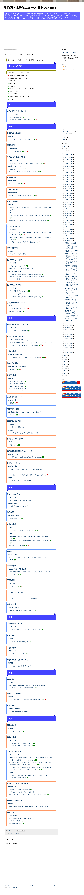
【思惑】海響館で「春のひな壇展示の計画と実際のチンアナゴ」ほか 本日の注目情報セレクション (71, 290)
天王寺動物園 (11, 566)
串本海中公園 (11, 604)
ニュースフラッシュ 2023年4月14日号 (71, 262)
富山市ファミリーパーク (15, 337)
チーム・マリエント (14, 114)
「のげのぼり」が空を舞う (17, 266)
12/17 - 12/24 (68, 159)
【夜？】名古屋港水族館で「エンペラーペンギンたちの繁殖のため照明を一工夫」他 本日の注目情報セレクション (71, 268)
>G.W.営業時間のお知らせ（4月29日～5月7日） (23, 500)
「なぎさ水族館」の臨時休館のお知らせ (21, 666)
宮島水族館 (11, 636)
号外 (64, 139)
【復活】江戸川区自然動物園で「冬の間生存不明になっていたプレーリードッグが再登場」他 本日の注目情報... (71, 279)
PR (64, 135)
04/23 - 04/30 (68, 236)
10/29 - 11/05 (68, 175)
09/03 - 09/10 (68, 193)
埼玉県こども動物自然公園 (16, 157)
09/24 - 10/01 (68, 186)
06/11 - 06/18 (68, 220)
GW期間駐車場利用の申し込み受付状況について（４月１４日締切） (29, 806)
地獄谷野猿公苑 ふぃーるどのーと (18, 366)
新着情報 (10, 639)
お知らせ (10, 136)
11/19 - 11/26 (68, 168)
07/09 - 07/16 (68, 211)
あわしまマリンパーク (14, 397)
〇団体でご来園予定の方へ (17, 427)
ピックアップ (12, 527)
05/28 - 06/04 (68, 224)
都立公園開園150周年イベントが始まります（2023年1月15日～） (28, 220)
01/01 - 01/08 (68, 352)
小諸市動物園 (11, 351)
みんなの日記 (12, 400)
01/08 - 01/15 (68, 350)
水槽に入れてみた (15, 518)
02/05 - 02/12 (68, 341)
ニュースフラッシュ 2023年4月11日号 (71, 296)
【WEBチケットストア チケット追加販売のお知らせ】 (25, 598)
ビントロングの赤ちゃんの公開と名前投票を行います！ (25, 699)
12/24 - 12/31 (68, 157)
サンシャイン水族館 (14, 226)
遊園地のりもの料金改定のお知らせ (20, 789)
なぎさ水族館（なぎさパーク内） (18, 660)
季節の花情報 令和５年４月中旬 (19, 291)
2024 (65, 150)
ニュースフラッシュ (14, 833)
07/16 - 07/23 (68, 209)
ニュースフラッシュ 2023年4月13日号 (71, 273)
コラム (65, 137)
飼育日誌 (10, 378)
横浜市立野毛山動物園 (14, 260)
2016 (65, 368)
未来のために (14, 586)
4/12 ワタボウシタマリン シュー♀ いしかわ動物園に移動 (26, 469)
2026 (65, 146)
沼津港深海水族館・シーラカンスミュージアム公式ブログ (24, 412)
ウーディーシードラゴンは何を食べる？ (21, 119)
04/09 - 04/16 (68, 240)
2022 (65, 355)
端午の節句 (13, 445)
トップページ (12, 229)
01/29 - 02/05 (68, 343)
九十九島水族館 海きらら (15, 751)
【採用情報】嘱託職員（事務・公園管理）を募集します (25, 274)
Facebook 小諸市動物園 (15, 354)
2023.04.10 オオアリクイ (17, 386)
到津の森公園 (11, 725)
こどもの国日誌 (12, 815)
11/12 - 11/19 (68, 170)
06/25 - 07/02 (68, 215)
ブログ (10, 306)
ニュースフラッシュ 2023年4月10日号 (71, 308)
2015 (65, 371)
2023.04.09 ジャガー (16, 391)
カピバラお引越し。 (15, 151)
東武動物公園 (11, 177)
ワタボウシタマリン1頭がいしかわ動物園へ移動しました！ (26, 475)
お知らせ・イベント (14, 454)
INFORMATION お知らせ (15, 271)
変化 (11, 403)
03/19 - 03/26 (68, 327)
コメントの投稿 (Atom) (13, 888)
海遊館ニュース (12, 554)
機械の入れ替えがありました (18, 506)
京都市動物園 (11, 524)
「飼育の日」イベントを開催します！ (20, 743)
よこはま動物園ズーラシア (16, 303)
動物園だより (12, 786)
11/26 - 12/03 (68, 166)
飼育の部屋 (11, 478)
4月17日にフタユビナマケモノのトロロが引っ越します (25, 163)
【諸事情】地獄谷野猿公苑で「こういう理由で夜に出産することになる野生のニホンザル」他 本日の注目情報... (71, 256)
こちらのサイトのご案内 (69, 52)
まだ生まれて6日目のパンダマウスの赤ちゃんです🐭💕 (25, 357)
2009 (65, 375)
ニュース (10, 472)
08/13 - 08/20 (68, 200)
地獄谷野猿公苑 (12, 363)
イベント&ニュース (13, 755)
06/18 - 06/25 (68, 218)
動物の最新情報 (12, 192)
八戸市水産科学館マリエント (16, 111)
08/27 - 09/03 (68, 195)
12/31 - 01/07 (68, 154)
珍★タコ (12, 415)
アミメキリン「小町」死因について (20, 254)
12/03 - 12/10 (68, 164)
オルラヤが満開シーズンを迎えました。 (21, 818)
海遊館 (9, 551)
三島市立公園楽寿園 (14, 421)
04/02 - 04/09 (68, 323)
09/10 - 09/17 (68, 191)
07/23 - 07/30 (68, 206)
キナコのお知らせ (15, 183)
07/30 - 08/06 (68, 204)
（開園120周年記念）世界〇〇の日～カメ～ (22, 530)
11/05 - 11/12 (68, 173)
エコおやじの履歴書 (14, 708)
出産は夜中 (13, 369)
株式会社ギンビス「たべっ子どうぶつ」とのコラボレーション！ (28, 794)
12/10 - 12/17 (68, 161)
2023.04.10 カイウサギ (16, 383)
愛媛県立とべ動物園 (14, 693)
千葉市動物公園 (12, 189)
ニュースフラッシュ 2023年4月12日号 (71, 285)
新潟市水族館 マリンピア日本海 (17, 325)
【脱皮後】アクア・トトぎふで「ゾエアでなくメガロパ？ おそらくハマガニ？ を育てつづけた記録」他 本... (71, 245)
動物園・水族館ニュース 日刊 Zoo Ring (30, 7)
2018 (65, 364)
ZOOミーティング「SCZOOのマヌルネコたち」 (23, 171)
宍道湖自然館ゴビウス (14, 624)
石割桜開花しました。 (16, 117)
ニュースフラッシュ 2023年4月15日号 (71, 251)
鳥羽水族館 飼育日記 (14, 515)
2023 (65, 153)
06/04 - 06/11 (68, 222)
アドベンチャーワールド (15, 592)
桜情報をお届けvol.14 (16, 311)
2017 (65, 366)
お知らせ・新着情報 (14, 607)
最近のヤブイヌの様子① (17, 309)
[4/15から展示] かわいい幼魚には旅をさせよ (22, 610)
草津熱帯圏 (11, 145)
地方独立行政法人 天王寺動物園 (17, 569)
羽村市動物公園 (12, 248)
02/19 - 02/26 (68, 336)
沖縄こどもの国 (12, 812)
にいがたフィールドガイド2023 (19, 331)
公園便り (10, 728)
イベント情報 (12, 263)
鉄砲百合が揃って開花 (16, 823)
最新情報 (10, 803)
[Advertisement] (34, 34)
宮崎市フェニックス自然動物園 (17, 783)
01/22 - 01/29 (68, 345)
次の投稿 (7, 885)
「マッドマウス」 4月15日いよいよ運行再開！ (23, 792)
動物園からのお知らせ (14, 166)
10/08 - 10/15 (68, 182)
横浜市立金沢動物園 (14, 285)
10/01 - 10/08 (68, 184)
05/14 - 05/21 (68, 229)
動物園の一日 (12, 180)
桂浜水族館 (11, 706)
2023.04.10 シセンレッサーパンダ (19, 388)
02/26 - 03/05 (68, 334)
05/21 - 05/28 (68, 227)
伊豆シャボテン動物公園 (15, 439)
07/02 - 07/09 (68, 213)
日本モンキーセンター (14, 463)
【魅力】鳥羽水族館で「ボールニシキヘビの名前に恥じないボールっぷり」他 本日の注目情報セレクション (71, 313)
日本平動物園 (11, 375)
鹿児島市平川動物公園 (14, 800)
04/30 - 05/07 (68, 233)
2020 (65, 359)
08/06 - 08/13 (68, 202)
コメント (66, 69)
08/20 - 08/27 (68, 197)
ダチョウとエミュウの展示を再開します (21, 195)
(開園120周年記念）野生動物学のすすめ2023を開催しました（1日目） (30, 540)
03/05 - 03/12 (68, 332)
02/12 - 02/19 (68, 338)
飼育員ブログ (12, 651)
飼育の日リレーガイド (16, 169)
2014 (65, 373)
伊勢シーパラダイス (14, 494)
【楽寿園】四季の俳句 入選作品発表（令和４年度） (24, 433)
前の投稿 (55, 885)
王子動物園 (11, 580)
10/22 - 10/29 (68, 177)
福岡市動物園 (11, 737)
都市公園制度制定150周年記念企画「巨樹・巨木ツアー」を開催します (30, 215)
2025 (65, 148)
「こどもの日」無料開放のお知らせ (20, 642)
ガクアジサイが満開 (15, 821)
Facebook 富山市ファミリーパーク (18, 340)
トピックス (11, 424)
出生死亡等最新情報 (14, 466)
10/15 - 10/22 (68, 179)
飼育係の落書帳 (12, 503)
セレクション (66, 133)
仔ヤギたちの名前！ (15, 731)
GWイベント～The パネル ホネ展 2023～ (21, 268)
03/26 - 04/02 (68, 325)
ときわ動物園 (11, 648)
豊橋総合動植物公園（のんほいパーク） (20, 451)
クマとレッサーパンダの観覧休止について (22, 139)
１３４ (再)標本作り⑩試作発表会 (20, 711)
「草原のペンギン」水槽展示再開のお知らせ (22, 242)
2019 (65, 362)
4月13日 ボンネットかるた (17, 654)
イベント (10, 212)
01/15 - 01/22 (68, 347)
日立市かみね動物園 (14, 133)
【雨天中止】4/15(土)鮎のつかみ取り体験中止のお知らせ (26, 457)
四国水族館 (11, 679)
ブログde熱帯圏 (12, 148)
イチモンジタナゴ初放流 (17, 545)
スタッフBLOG (12, 583)
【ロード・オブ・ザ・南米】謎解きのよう (22, 480)
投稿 (64, 67)
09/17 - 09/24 (68, 188)
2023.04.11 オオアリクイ (17, 381)
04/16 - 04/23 (68, 238)
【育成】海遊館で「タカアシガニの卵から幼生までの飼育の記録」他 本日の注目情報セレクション (71, 302)
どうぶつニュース (13, 160)
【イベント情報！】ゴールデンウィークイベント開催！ (25, 629)
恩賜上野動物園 (12, 201)
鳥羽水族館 (11, 512)
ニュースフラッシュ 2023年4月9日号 (71, 319)
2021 (65, 357)
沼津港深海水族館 (13, 409)
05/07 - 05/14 (68, 231)
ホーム (31, 885)
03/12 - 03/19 (68, 329)
